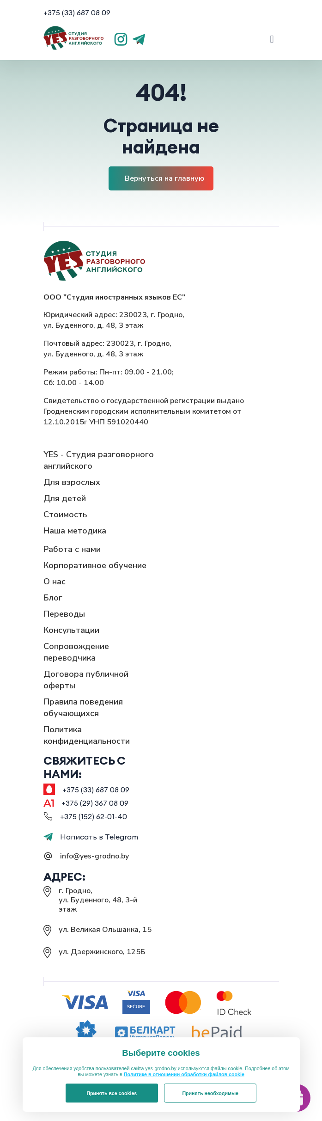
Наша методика (74, 530)
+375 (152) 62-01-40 (93, 816)
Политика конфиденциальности (86, 735)
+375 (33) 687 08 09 (76, 12)
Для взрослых (71, 482)
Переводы (64, 613)
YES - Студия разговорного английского (98, 460)
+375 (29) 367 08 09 (94, 803)
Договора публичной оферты (85, 679)
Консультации (71, 630)
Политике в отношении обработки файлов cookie (184, 1074)
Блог (52, 597)
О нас (54, 581)
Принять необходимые (210, 1093)
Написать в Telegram (90, 836)
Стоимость (65, 514)
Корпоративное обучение (94, 565)
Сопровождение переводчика (76, 652)
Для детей (64, 498)
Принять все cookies (111, 1093)
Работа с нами (72, 549)
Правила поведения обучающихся (83, 707)
